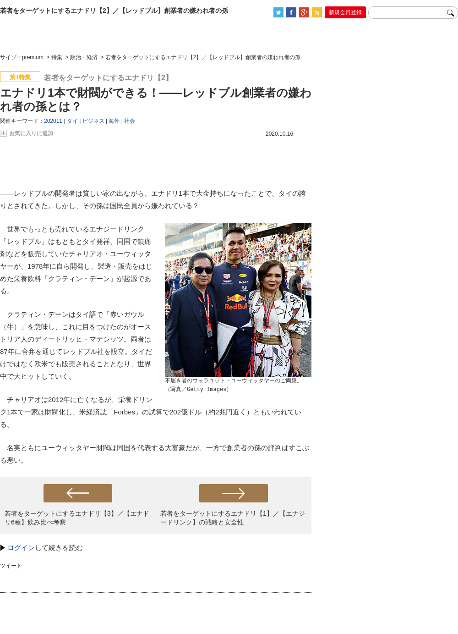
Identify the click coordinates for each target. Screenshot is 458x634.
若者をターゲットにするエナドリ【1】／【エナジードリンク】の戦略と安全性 (232, 518)
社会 (129, 121)
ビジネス (93, 121)
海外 (114, 121)
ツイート (11, 565)
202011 (53, 121)
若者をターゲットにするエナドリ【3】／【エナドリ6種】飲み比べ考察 (77, 518)
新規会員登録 (345, 12)
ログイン (21, 547)
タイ (72, 121)
